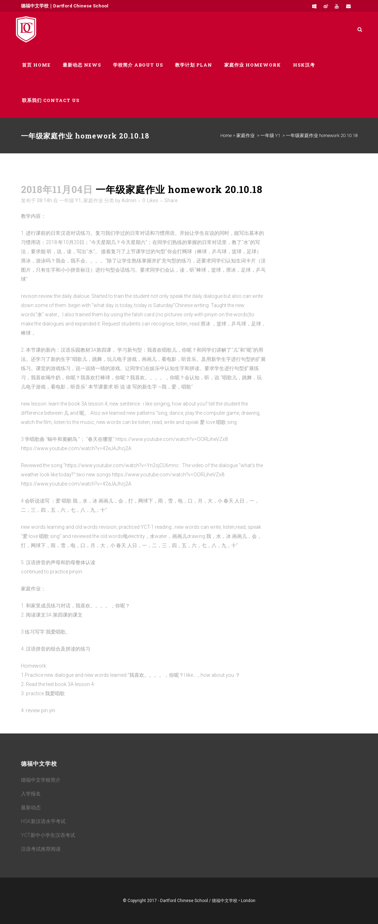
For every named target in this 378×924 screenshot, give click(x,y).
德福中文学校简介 (41, 780)
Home (226, 135)
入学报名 (31, 794)
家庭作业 (245, 135)
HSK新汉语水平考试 (43, 821)
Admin (129, 200)
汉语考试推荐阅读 (41, 849)
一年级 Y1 (270, 135)
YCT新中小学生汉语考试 (48, 835)
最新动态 (31, 807)
